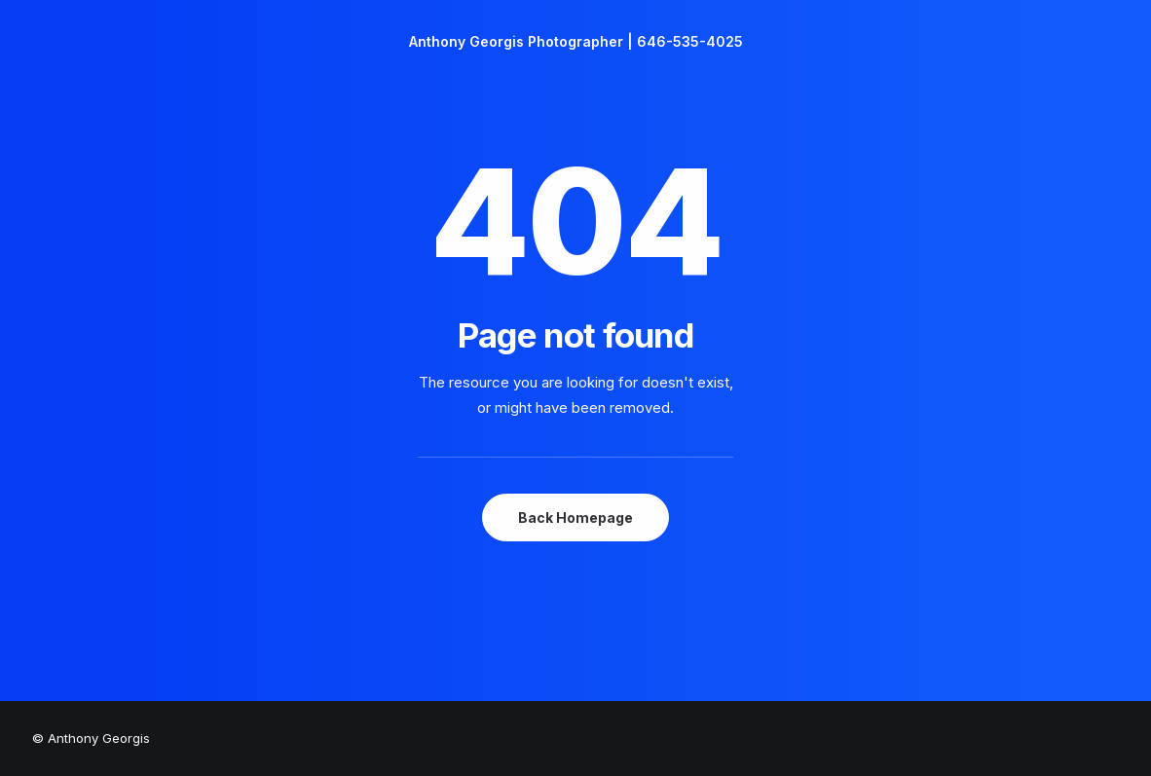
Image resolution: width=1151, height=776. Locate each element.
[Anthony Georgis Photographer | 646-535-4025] (576, 42)
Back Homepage (575, 517)
